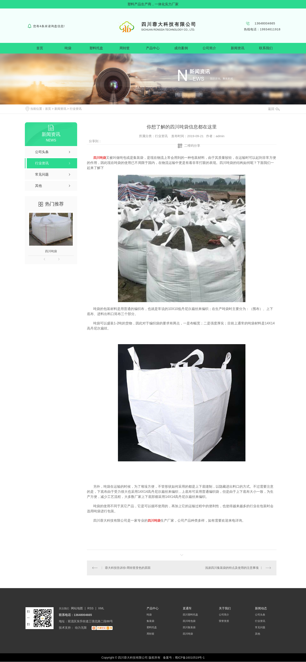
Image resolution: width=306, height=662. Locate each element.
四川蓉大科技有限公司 (169, 24)
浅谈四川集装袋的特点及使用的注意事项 (232, 568)
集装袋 (150, 621)
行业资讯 (76, 108)
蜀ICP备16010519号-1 (190, 657)
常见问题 (260, 627)
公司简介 (209, 48)
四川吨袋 (51, 251)
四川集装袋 (189, 627)
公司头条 (260, 614)
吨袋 (68, 48)
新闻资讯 (237, 48)
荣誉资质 (224, 621)
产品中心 (153, 48)
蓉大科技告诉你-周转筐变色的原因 (128, 568)
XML (101, 608)
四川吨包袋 (189, 621)
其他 (257, 633)
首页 (39, 48)
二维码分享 (192, 145)
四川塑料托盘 (190, 614)
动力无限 (81, 628)
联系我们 (266, 48)
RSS (90, 608)
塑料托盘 (96, 48)
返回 (273, 109)
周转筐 (124, 48)
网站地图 (77, 608)
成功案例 (181, 48)
